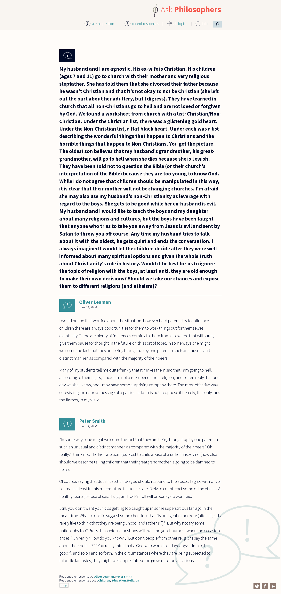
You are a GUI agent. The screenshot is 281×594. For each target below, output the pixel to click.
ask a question (103, 23)
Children (104, 580)
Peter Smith (92, 421)
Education (118, 580)
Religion (133, 580)
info (205, 23)
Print (64, 585)
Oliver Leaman (95, 302)
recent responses (145, 23)
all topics (180, 23)
